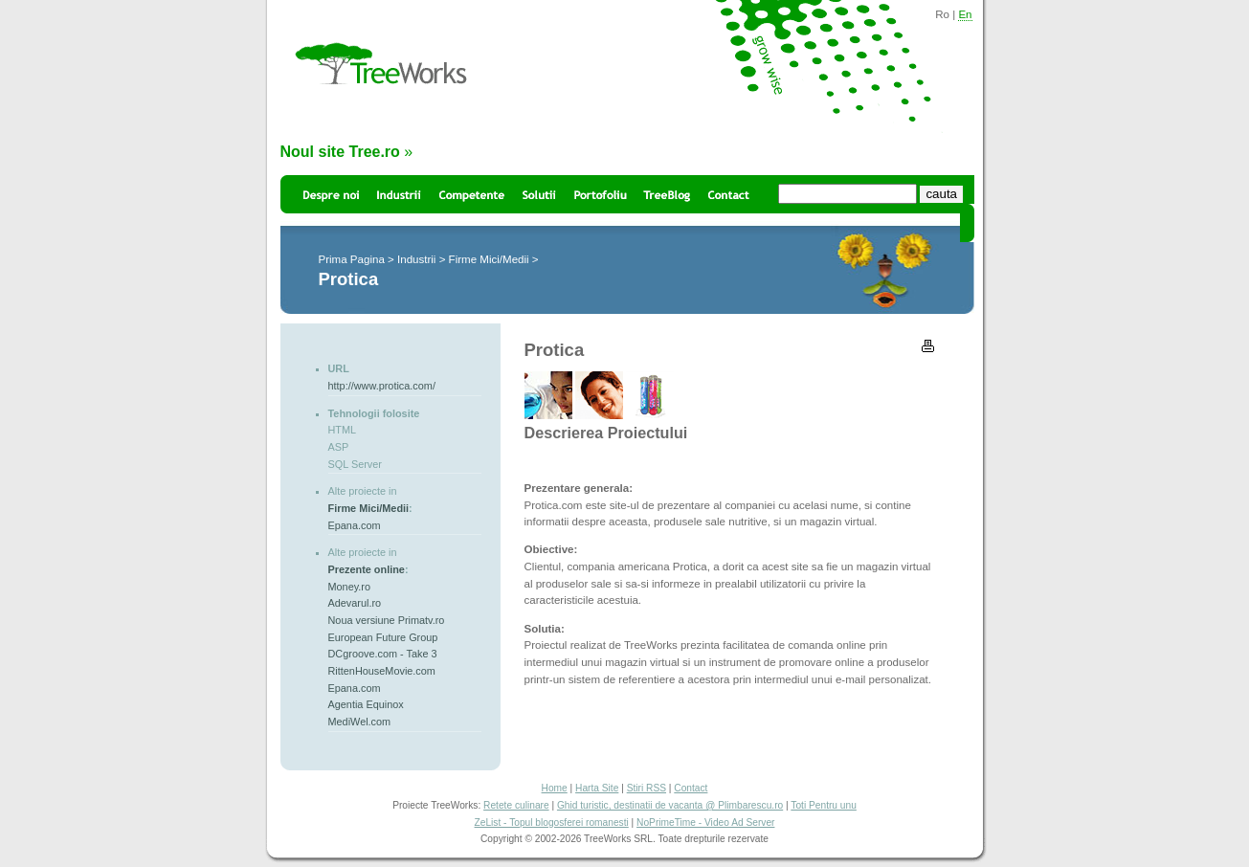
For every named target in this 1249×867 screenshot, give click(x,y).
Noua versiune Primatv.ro (386, 620)
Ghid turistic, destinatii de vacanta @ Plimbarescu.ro (670, 805)
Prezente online (366, 569)
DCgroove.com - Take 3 (382, 653)
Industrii (416, 259)
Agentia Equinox (366, 704)
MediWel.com (359, 721)
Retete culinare (516, 805)
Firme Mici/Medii (489, 259)
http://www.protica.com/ (381, 385)
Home (555, 788)
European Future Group (383, 637)
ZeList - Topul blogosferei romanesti (552, 822)
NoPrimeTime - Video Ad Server (705, 822)
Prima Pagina (352, 259)
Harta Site (596, 788)
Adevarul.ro (355, 603)
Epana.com (354, 525)
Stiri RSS (646, 788)
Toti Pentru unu (824, 805)
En (964, 14)
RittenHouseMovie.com (381, 671)
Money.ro (349, 586)
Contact (690, 788)
